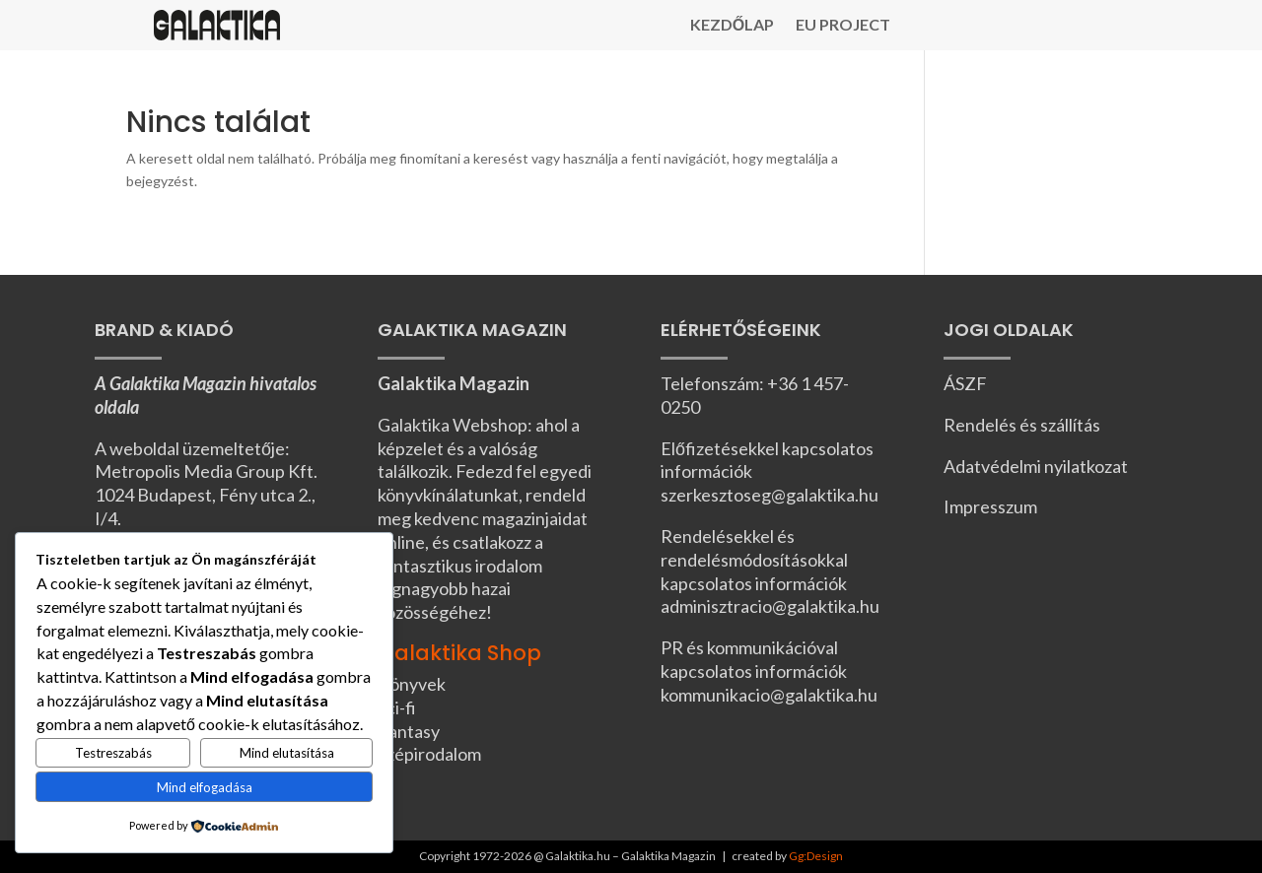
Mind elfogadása (204, 787)
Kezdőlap (732, 26)
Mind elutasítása (287, 753)
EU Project (843, 26)
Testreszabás (113, 753)
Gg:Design (816, 855)
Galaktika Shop (459, 652)
